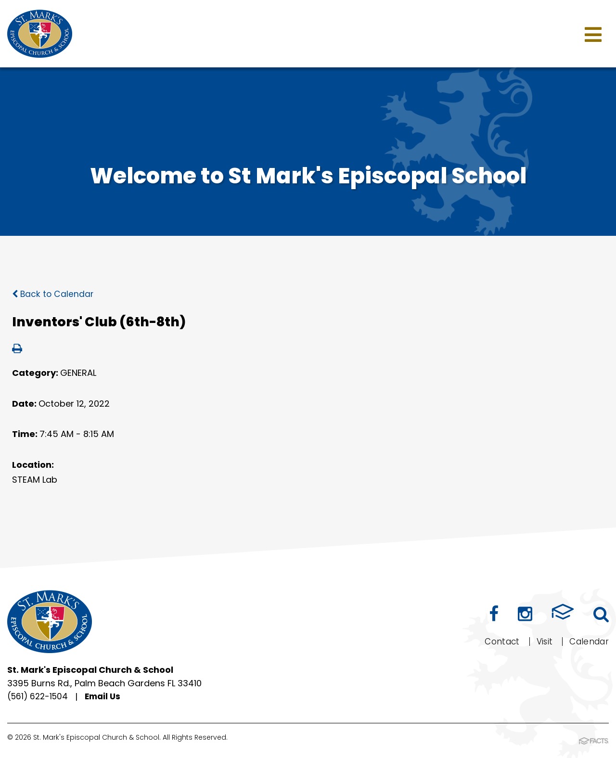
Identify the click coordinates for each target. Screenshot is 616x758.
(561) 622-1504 (39, 697)
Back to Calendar (53, 294)
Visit (540, 641)
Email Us (107, 697)
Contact (496, 641)
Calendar (587, 641)
